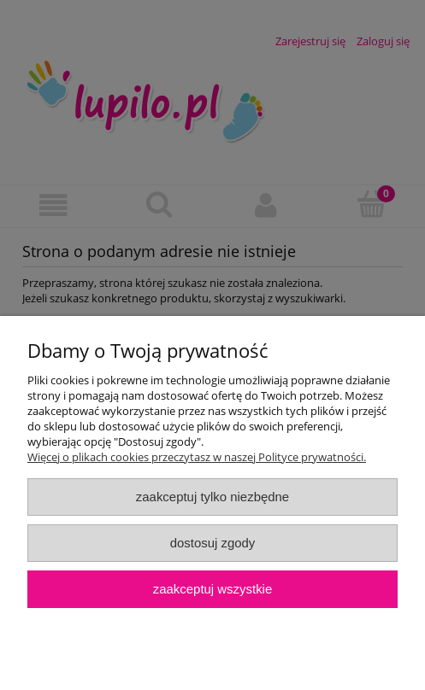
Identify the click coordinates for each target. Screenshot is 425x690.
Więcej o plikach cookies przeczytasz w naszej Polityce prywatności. (196, 457)
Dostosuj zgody (213, 542)
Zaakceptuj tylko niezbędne (212, 496)
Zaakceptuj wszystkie (212, 589)
